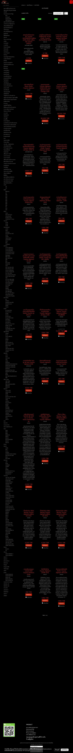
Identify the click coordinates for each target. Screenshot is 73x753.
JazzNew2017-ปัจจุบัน (10, 295)
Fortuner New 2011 (9, 506)
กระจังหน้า (6, 43)
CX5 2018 (7, 358)
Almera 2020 (8, 392)
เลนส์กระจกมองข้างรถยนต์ (9, 163)
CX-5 (6, 356)
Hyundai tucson (8, 303)
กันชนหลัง (6, 49)
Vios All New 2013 (9, 525)
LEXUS (7, 537)
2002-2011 (7, 382)
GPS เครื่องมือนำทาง (8, 31)
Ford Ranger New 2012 (10, 328)
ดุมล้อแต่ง (6, 33)
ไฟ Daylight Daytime (8, 148)
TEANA (7, 413)
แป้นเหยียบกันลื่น (7, 146)
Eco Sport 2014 (8, 310)
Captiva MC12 (8, 238)
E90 (6, 205)
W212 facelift (8, 216)
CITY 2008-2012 (8, 283)
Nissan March (8, 402)
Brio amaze (7, 262)
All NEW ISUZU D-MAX (10, 454)
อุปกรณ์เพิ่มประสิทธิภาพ (9, 177)
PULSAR (7, 407)
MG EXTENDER (9, 439)
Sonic (6, 241)
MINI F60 (7, 387)
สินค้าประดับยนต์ (30, 731)
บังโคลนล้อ (6, 115)
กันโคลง (5, 54)
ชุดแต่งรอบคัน (7, 91)
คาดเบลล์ (7, 17)
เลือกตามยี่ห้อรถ (7, 173)
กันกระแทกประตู (7, 39)
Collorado (7, 232)
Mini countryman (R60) (10, 384)
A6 (6, 188)
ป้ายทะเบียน (6, 142)
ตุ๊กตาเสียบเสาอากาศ (8, 161)
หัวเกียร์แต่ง (6, 165)
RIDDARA (6, 591)
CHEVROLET (7, 227)
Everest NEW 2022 (9, 317)
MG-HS (7, 442)
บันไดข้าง (6, 117)
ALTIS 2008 (7, 480)
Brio (6, 261)
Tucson (6, 306)
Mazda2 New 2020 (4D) (10, 365)
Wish (6, 518)
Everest (6, 314)
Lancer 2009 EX (8, 336)
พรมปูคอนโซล (7, 130)
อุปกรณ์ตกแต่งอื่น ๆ (8, 183)
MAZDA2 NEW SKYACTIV (11, 364)
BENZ (5, 211)
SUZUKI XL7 (8, 474)
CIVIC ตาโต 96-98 (9, 270)
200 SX (6, 419)
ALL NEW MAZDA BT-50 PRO (11, 377)
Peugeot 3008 (6, 566)
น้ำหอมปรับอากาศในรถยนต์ (10, 124)
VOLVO (5, 220)
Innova (6, 516)
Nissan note (7, 398)
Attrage (6, 333)
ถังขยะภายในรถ (7, 111)
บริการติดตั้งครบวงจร (31, 734)
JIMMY (5, 595)
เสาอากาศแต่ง (7, 157)
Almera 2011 (8, 390)
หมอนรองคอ (8, 18)
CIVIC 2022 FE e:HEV (10, 276)
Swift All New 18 (8, 472)
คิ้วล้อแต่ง (6, 66)
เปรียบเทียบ (29, 63)
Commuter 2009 (8, 500)
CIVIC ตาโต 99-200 (9, 271)
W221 (6, 213)
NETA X (5, 559)
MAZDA (5, 353)
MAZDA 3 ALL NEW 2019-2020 (11, 372)
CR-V (6, 265)
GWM (5, 572)
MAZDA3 (7, 368)
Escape (6, 313)
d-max (6, 451)
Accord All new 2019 (9, 253)
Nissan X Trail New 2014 (10, 396)
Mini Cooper (6, 379)
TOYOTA (6, 475)
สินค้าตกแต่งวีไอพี (30, 729)
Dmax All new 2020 (9, 455)
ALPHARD (7, 486)
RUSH (6, 536)
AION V (5, 593)
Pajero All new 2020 (9, 344)
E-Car (6, 335)
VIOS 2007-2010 (8, 524)
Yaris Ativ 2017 (8, 542)
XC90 (6, 222)
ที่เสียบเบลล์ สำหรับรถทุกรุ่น (10, 107)
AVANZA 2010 (8, 483)
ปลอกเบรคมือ (7, 140)
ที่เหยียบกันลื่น (7, 101)
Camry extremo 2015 (9, 495)
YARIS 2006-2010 (9, 539)
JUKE (6, 393)
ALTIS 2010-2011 (9, 482)
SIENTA (7, 519)
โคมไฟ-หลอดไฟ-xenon (9, 64)
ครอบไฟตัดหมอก (7, 84)
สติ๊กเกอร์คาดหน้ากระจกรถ (9, 159)
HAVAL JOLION (8, 578)
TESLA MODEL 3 (9, 555)
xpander (7, 351)
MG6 (6, 433)
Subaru (5, 547)
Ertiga (6, 463)
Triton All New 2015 (9, 348)
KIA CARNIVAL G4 (8, 426)
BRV (6, 259)
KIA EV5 (5, 423)
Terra (6, 417)
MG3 (5, 428)
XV (6, 550)
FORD (5, 308)
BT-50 (6, 374)
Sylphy (6, 405)
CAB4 (6, 448)
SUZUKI (5, 460)
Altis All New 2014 (9, 479)
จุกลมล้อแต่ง (6, 89)
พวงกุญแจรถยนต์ (7, 128)
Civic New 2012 (8, 273)
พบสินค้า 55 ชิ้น (25, 13)
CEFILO (7, 401)
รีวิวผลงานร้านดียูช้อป (31, 732)
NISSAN (5, 388)
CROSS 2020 (8, 489)
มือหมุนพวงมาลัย (7, 132)
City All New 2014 (9, 282)
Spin (6, 242)
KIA (4, 421)
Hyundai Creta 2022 (9, 302)
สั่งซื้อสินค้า (28, 61)
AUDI (5, 184)
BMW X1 (7, 191)
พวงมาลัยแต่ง (7, 120)
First (44, 615)
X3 (6, 193)
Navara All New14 (9, 410)
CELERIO (7, 465)
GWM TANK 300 (9, 574)
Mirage (6, 339)
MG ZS (6, 438)
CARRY (7, 466)
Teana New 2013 (8, 416)
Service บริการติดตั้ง (8, 171)
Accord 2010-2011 (9, 250)
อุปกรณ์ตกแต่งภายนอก (9, 179)
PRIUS (6, 515)
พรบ (6, 15)
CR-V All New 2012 (9, 267)
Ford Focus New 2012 (9, 324)
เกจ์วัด (5, 41)
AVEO (6, 229)
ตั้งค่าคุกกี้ (57, 749)
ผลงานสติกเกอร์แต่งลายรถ (32, 727)
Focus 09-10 (7, 322)
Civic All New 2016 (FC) (10, 274)
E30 (6, 196)
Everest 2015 (8, 316)
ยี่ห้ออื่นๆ (5, 175)
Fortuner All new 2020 (10, 509)
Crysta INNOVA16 (9, 491)
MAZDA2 (7, 362)
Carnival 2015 (6, 424)
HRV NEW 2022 (8, 258)
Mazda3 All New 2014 (10, 370)
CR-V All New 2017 (9, 268)
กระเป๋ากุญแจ (7, 52)
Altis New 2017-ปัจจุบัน (10, 477)
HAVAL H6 (7, 577)
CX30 (6, 361)
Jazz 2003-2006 (8, 289)
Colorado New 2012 (9, 233)
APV (6, 462)
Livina (6, 395)
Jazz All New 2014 (9, 294)
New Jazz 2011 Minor (9, 292)
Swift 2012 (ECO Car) (9, 471)
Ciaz (6, 468)
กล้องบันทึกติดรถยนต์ (8, 25)
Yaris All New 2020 (9, 543)
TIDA (6, 399)
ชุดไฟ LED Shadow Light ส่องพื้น (11, 97)
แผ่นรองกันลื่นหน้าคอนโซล (10, 126)
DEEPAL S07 (6, 584)
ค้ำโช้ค (5, 60)
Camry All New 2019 (9, 497)
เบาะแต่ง (6, 113)
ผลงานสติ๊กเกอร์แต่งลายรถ (9, 8)
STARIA (7, 300)
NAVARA (7, 408)
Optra (6, 230)
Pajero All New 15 (9, 342)
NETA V (5, 557)
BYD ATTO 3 (6, 561)
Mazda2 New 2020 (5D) (10, 367)
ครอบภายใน (6, 87)
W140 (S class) (8, 217)
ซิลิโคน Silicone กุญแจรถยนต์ (10, 99)
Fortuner (7, 504)
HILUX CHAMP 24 (9, 530)
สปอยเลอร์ (6, 151)
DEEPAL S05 (6, 586)
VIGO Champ (8, 528)
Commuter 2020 (8, 501)
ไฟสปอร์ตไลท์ (7, 150)
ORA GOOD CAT (9, 580)
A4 (6, 186)
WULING (6, 587)
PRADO (7, 512)
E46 (6, 199)
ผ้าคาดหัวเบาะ (7, 134)
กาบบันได (6, 45)
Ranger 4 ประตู (8, 325)
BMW (5, 189)
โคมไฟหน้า (6, 80)
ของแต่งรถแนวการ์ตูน (8, 13)
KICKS (6, 404)
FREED (7, 286)
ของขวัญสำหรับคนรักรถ (9, 56)
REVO (6, 534)
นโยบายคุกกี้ (27, 750)
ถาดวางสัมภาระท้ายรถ (9, 109)
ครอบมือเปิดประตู (7, 76)
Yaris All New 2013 (9, 540)
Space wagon (8, 345)
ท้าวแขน (6, 103)
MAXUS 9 (7, 435)
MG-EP (7, 441)
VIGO (6, 527)
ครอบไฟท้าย (6, 70)
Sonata (6, 305)
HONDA (5, 245)
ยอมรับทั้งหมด (65, 749)
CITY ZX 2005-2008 (9, 279)
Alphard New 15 (8, 488)
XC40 (6, 225)
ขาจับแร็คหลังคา (7, 58)
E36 (6, 194)
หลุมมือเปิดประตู (7, 169)
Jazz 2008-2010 (8, 291)
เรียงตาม (50, 13)
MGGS (6, 436)
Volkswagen (6, 568)
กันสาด (5, 37)
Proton (5, 444)
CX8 (6, 359)
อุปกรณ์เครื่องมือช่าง (8, 27)
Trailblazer (7, 244)
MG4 (6, 430)
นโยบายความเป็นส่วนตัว (17, 750)
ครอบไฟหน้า (6, 72)
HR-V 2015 (7, 256)
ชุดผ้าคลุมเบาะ (8, 20)
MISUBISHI (6, 331)
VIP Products (6, 29)
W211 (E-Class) (8, 214)
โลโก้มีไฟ (6, 167)
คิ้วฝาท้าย (6, 68)
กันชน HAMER (7, 47)
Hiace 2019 (7, 503)
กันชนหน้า (6, 51)
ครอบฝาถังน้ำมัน (7, 78)
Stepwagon (7, 255)
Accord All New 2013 (9, 252)
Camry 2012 (7, 494)
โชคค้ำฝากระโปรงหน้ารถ (9, 95)
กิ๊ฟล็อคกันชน (7, 35)
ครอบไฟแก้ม (6, 74)
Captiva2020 (8, 239)
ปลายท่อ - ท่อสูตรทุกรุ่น (9, 144)
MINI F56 (7, 385)
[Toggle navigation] (71, 2)
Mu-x (6, 457)
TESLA (5, 552)
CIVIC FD (7, 264)
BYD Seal (6, 562)
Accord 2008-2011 (9, 247)
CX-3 (6, 355)
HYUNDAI (6, 297)
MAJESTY (7, 510)
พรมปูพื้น (6, 118)
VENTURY (7, 531)
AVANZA (7, 485)
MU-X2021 (7, 458)
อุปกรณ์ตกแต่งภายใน (8, 181)
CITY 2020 (7, 285)
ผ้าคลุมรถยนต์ (7, 136)
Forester (7, 548)
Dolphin (5, 564)
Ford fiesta (7, 319)
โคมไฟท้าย (6, 82)
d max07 (7, 452)
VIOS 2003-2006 (8, 522)
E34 (6, 208)
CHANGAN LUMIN (8, 582)
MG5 (6, 432)
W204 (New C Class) (9, 219)
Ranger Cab (7, 327)
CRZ (6, 277)
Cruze (6, 235)
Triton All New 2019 (9, 350)
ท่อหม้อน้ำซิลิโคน (7, 105)
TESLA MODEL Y (9, 553)
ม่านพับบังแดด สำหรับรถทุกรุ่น (10, 122)
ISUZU (5, 446)
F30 (6, 209)
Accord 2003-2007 (9, 249)
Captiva (7, 236)
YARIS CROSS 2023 (9, 545)
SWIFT (6, 469)
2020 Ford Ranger (9, 330)
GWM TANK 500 (9, 575)
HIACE (7, 513)
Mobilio (7, 288)
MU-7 (6, 449)
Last (46, 615)
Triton (6, 347)
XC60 (6, 224)
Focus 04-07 (7, 321)
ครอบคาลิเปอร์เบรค (8, 85)
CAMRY (7, 492)
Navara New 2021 (9, 411)
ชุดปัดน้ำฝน (6, 93)
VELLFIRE (7, 533)
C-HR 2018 (7, 498)
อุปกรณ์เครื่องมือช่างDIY (9, 21)
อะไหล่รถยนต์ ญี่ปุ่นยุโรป (9, 23)
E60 (6, 197)
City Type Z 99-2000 (9, 280)
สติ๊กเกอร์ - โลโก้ (7, 153)
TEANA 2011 (8, 414)
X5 (6, 206)
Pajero (6, 341)
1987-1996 (7, 381)
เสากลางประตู (7, 155)
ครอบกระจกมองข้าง (8, 62)
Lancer (6, 338)
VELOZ (7, 521)
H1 (6, 299)
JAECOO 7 (6, 589)
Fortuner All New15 (9, 507)
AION (5, 570)
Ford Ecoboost (8, 311)
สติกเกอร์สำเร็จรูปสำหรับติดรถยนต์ (10, 11)
